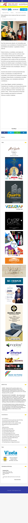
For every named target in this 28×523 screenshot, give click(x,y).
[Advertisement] (14, 112)
